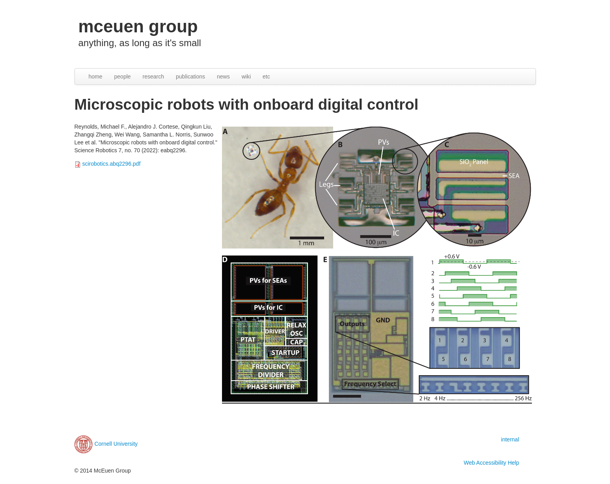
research (153, 76)
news (223, 76)
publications (190, 76)
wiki (246, 76)
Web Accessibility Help (491, 463)
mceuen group (138, 26)
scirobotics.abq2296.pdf (111, 164)
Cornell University (116, 444)
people (122, 76)
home (96, 76)
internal (510, 439)
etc (266, 76)
